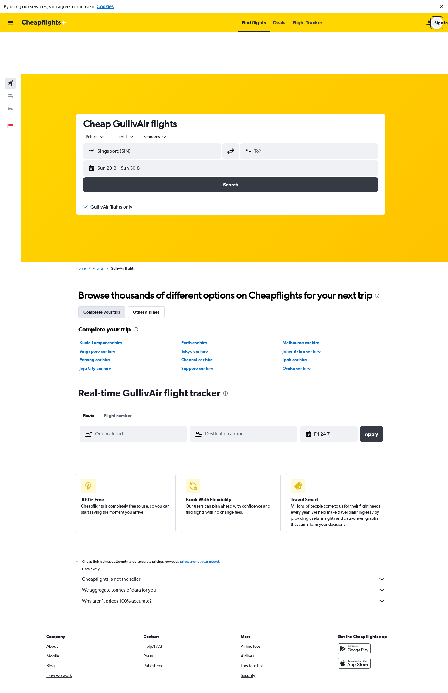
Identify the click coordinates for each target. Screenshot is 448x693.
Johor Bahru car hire (305, 309)
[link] (348, 665)
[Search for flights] (10, 41)
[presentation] (381, 254)
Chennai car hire (200, 317)
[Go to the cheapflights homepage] (44, 23)
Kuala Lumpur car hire (104, 300)
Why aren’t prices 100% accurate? (237, 559)
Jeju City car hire (99, 326)
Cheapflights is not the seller (237, 537)
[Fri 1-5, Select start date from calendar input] (333, 392)
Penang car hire (98, 317)
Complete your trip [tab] (105, 270)
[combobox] (99, 95)
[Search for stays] (10, 54)
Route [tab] (92, 373)
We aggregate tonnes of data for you (237, 548)
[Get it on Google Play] (358, 606)
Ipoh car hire (299, 317)
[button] (441, 6)
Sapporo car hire (201, 326)
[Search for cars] (10, 67)
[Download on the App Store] (358, 621)
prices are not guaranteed (203, 520)
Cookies (105, 6)
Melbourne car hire (305, 300)
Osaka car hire (300, 326)
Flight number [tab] (121, 373)
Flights (102, 226)
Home (85, 226)
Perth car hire (198, 300)
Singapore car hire (101, 309)
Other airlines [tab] (150, 270)
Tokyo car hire (198, 309)
